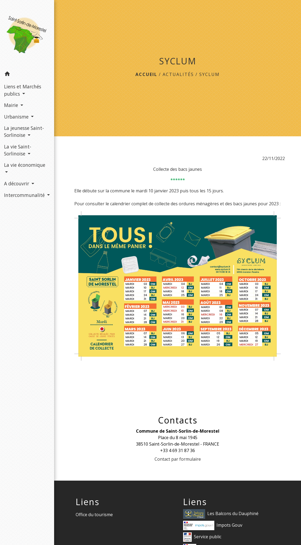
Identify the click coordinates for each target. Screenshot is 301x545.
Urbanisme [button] (17, 116)
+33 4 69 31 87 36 (177, 450)
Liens (87, 502)
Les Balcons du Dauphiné (220, 514)
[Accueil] (27, 34)
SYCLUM (209, 74)
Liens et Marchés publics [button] (22, 90)
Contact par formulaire (178, 459)
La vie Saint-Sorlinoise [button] (17, 150)
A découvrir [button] (17, 183)
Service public (202, 537)
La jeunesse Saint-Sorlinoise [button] (24, 131)
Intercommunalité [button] (25, 195)
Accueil (146, 74)
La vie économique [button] (24, 165)
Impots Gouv (213, 525)
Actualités (178, 74)
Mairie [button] (11, 105)
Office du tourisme (94, 515)
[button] (27, 74)
